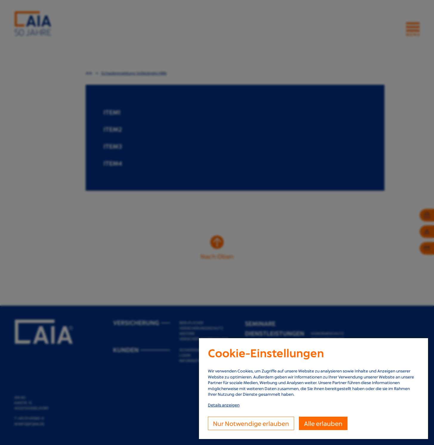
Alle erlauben (323, 423)
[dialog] (313, 388)
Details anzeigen (224, 405)
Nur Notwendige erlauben (251, 423)
